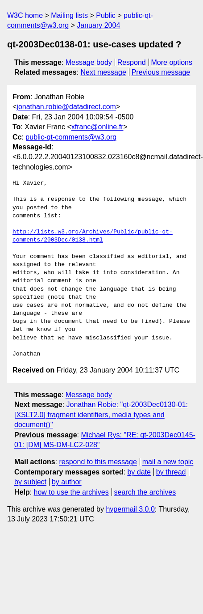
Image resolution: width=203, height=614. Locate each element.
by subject (30, 482)
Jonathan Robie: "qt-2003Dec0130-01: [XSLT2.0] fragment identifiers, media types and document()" (101, 414)
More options (172, 62)
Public (106, 15)
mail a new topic (168, 462)
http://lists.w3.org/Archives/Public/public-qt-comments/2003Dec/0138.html (92, 236)
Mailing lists (69, 15)
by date (138, 472)
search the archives (145, 492)
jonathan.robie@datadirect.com (66, 106)
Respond (131, 62)
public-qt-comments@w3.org (70, 137)
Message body (89, 62)
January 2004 (98, 25)
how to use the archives (71, 492)
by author (67, 482)
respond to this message (98, 462)
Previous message (161, 72)
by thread (171, 472)
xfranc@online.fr (97, 127)
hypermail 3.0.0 (130, 509)
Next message (103, 72)
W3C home (25, 15)
